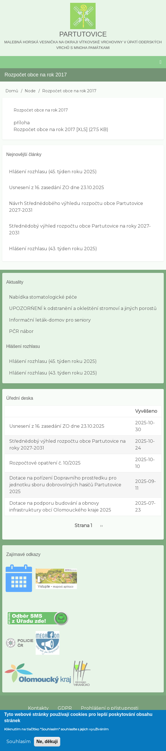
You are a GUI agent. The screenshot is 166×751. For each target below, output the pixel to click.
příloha (22, 122)
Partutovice (83, 34)
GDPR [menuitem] (65, 708)
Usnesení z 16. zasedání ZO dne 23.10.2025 (56, 187)
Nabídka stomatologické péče (43, 297)
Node (30, 90)
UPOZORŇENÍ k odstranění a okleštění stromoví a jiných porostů (83, 308)
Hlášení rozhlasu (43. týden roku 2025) (53, 248)
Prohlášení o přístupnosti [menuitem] (109, 708)
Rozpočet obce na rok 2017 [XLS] (51, 129)
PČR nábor (21, 331)
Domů (11, 90)
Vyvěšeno (146, 411)
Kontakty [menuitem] (38, 708)
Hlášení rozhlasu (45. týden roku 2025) (53, 171)
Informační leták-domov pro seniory (50, 320)
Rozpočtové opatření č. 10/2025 (45, 463)
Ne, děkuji (47, 745)
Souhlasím (19, 745)
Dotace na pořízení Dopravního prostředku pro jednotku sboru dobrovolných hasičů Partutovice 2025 (65, 484)
